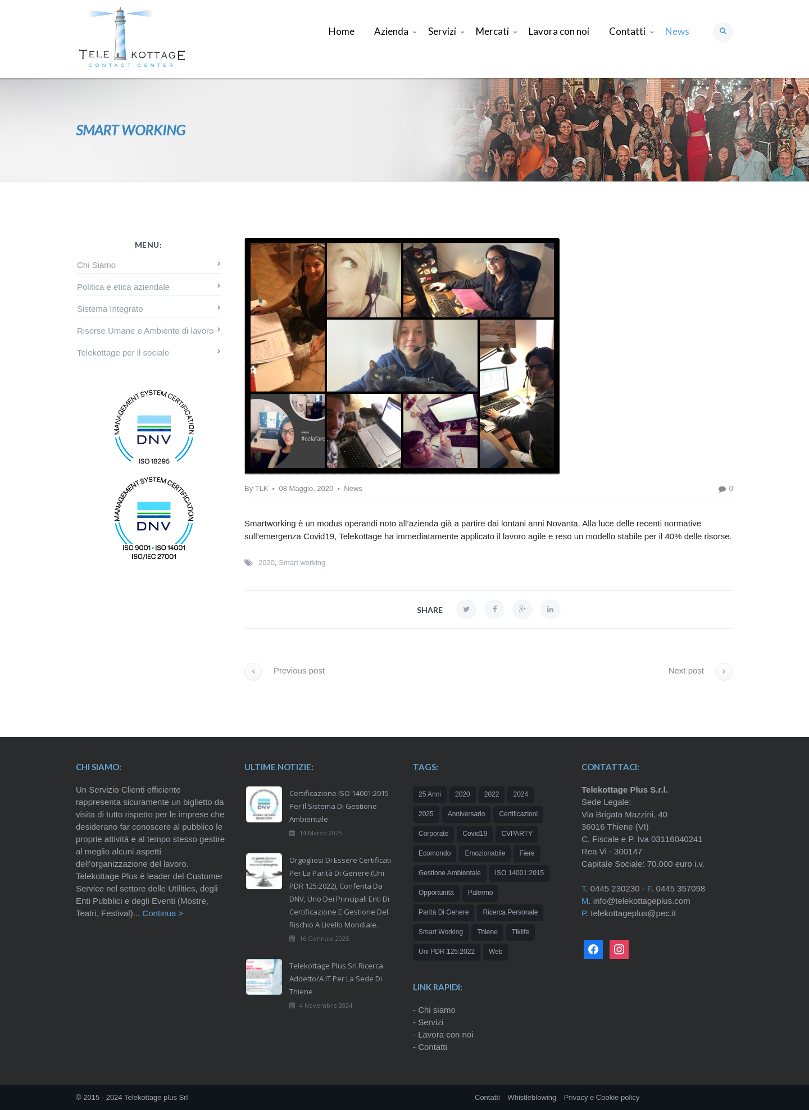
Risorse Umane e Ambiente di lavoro (145, 330)
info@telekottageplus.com (641, 901)
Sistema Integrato (110, 308)
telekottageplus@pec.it (633, 913)
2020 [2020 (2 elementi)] (462, 794)
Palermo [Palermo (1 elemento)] (480, 893)
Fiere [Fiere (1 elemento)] (526, 853)
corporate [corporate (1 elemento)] (433, 834)
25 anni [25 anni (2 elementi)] (430, 794)
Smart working (302, 562)
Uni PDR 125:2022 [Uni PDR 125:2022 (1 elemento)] (447, 952)
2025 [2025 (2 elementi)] (426, 814)
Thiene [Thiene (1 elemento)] (487, 932)
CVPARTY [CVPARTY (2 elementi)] (517, 834)
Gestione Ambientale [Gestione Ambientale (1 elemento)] (450, 873)
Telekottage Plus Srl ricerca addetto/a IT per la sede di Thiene (336, 979)
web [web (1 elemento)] (495, 952)
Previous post (284, 670)
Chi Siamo (96, 265)
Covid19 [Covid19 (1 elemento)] (474, 834)
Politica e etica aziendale (123, 287)
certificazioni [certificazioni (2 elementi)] (518, 814)
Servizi (430, 1022)
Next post (701, 670)
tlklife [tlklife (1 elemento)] (520, 932)
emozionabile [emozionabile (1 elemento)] (485, 853)
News (353, 488)
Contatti (432, 1047)
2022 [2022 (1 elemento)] (491, 794)
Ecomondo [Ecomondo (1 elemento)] (435, 853)
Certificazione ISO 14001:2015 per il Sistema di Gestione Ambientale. (339, 806)
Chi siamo (437, 1010)
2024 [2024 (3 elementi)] (520, 794)
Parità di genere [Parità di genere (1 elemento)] (444, 912)
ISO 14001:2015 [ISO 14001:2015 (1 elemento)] (519, 873)
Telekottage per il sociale (123, 352)
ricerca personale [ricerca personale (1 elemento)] (510, 912)
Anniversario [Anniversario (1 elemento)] (466, 814)
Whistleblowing (531, 1097)
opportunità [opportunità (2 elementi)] (436, 893)
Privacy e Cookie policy (601, 1097)
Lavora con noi (445, 1034)
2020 (266, 562)
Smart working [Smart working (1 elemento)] (441, 932)
